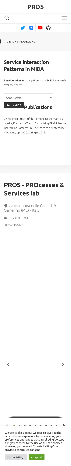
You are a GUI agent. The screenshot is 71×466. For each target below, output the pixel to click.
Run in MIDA (13, 105)
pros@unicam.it (16, 217)
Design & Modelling (20, 41)
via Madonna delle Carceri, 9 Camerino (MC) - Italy (30, 208)
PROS (35, 6)
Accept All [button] (36, 457)
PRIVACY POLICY (13, 224)
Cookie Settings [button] (16, 457)
